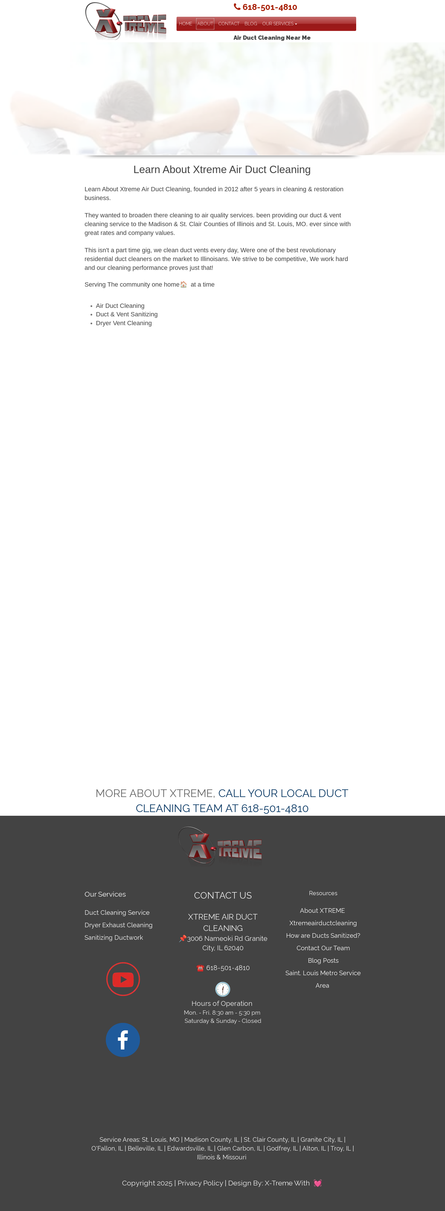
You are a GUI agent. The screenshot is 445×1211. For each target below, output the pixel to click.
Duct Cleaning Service (117, 912)
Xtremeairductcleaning (323, 923)
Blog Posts (323, 960)
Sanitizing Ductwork (114, 937)
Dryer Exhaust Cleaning (119, 925)
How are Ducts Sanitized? (323, 935)
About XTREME (322, 910)
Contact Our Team (323, 948)
